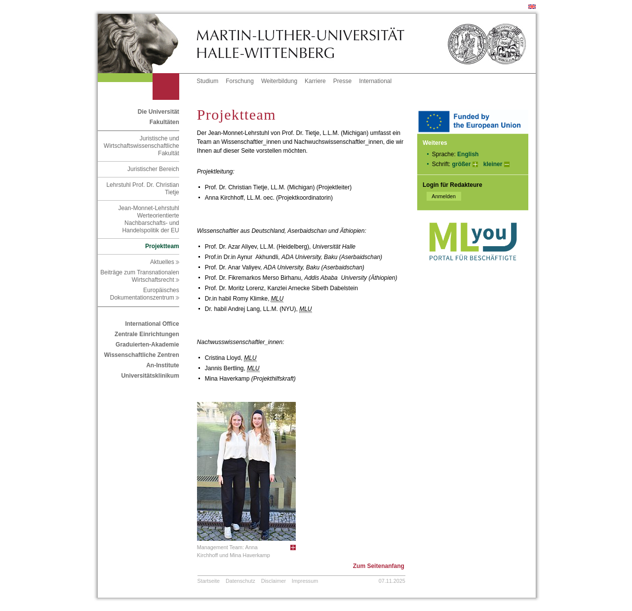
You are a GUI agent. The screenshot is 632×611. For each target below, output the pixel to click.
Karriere (315, 81)
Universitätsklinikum (150, 375)
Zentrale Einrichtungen (147, 334)
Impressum (305, 581)
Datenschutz (240, 581)
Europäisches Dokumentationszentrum (144, 294)
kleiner (493, 164)
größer (461, 164)
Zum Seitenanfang (378, 566)
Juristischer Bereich (153, 169)
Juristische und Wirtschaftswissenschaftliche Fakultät (141, 146)
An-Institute (162, 365)
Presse (342, 81)
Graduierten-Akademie (147, 344)
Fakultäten (164, 122)
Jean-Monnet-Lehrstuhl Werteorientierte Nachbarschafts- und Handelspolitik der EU (148, 219)
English (467, 154)
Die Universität (158, 111)
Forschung (240, 81)
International (375, 81)
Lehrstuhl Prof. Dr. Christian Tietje (142, 188)
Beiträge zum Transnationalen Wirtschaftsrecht (139, 276)
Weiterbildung (279, 81)
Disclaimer (273, 581)
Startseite (209, 581)
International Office (152, 323)
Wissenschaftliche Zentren (141, 354)
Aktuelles (164, 262)
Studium (207, 81)
